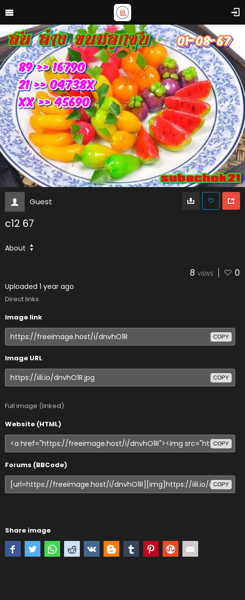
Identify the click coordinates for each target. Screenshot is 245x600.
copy (221, 337)
